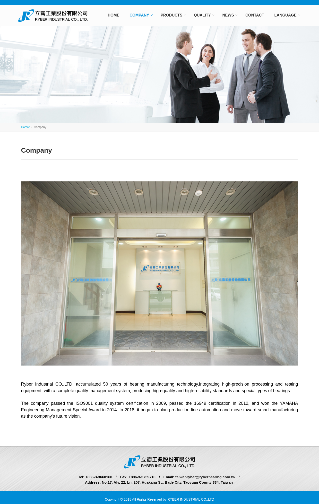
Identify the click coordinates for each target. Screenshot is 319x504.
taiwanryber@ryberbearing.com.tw (204, 477)
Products (171, 15)
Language (285, 15)
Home (113, 15)
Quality (202, 15)
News (228, 15)
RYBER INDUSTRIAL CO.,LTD (190, 499)
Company (139, 15)
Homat (25, 127)
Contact (254, 15)
